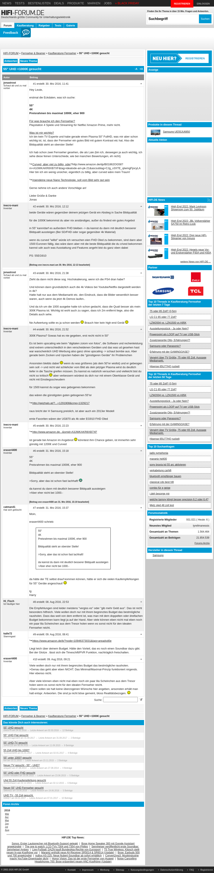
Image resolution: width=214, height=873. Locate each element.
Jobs (108, 3)
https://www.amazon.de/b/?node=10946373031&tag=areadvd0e (72, 640)
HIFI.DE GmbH (21, 869)
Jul (6, 827)
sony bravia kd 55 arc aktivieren (168, 464)
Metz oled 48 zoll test (162, 505)
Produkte (75, 3)
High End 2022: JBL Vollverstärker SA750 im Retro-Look (190, 222)
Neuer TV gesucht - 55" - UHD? (21, 765)
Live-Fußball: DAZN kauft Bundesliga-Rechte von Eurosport (66, 849)
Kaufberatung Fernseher (62, 53)
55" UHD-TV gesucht (15, 742)
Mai (7, 820)
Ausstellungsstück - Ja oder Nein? (169, 328)
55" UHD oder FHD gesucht (19, 772)
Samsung (158, 555)
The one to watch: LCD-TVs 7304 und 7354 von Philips (56, 846)
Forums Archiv (202, 543)
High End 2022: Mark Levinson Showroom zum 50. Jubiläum (188, 208)
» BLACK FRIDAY (127, 3)
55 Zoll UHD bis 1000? (16, 750)
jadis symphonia (159, 453)
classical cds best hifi (162, 482)
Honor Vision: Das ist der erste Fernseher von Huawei (83, 858)
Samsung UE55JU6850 (176, 131)
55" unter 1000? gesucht (17, 757)
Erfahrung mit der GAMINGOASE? (169, 351)
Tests (20, 3)
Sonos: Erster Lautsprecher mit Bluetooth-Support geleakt (45, 843)
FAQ (191, 870)
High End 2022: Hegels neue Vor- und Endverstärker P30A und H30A (191, 251)
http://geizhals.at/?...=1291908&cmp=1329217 (61, 403)
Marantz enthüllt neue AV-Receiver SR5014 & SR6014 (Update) (77, 852)
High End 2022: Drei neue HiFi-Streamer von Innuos (189, 237)
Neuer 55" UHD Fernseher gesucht (23, 787)
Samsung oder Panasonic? (165, 346)
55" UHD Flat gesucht (15, 735)
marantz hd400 (158, 458)
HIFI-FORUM (11, 53)
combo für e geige (160, 487)
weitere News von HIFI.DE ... (195, 261)
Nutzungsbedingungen (142, 870)
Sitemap (120, 870)
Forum (8, 25)
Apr (7, 817)
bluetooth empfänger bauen (165, 476)
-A (136, 68)
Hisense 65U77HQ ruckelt (165, 366)
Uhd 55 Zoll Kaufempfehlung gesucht (24, 780)
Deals (59, 3)
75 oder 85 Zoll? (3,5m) (163, 311)
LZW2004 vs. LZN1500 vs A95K (168, 322)
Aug (7, 830)
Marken (93, 3)
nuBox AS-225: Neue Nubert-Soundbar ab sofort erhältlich (68, 855)
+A (141, 68)
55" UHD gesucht (13, 727)
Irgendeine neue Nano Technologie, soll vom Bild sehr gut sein (71, 180)
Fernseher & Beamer (33, 53)
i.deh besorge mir (160, 493)
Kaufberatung (25, 25)
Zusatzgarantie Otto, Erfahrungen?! (170, 340)
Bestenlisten (39, 3)
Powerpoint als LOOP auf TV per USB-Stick (175, 334)
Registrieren (206, 870)
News (6, 3)
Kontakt (72, 870)
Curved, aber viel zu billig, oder (51, 164)
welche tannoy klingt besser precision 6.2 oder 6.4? (179, 499)
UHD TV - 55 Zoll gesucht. (18, 795)
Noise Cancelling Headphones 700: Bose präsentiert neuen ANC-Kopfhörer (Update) (85, 860)
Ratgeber (44, 25)
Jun (7, 823)
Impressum (87, 870)
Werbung (104, 870)
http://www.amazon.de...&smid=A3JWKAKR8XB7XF (64, 431)
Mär (7, 814)
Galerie (70, 25)
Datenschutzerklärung (171, 870)
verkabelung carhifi (160, 470)
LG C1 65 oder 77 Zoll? (163, 317)
